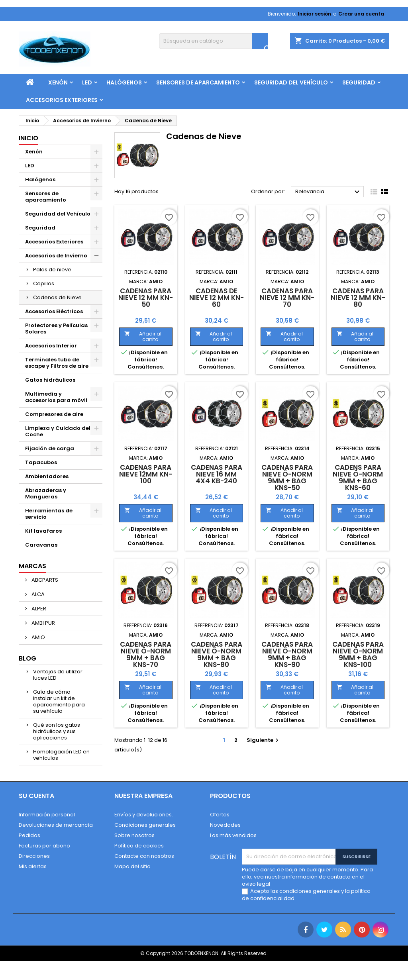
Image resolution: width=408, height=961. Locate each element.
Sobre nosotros (134, 835)
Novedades (225, 825)
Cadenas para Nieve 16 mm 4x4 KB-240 (216, 474)
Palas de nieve (52, 269)
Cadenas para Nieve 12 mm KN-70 (287, 297)
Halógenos (124, 82)
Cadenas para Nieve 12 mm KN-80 (358, 297)
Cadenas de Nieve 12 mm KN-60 (216, 297)
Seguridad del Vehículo (291, 82)
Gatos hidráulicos (50, 380)
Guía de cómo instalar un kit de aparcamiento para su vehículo (59, 701)
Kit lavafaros (43, 531)
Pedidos (29, 835)
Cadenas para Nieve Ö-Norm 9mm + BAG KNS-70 (145, 654)
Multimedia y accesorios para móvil (56, 397)
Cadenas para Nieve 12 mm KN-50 (145, 297)
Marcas (32, 566)
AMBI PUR (42, 623)
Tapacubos (41, 462)
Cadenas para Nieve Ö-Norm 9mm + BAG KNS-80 (216, 654)
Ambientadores (47, 476)
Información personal (47, 814)
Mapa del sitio (132, 866)
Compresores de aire (54, 414)
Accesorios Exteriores (62, 100)
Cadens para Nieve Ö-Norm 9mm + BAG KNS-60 (358, 477)
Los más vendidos (233, 835)
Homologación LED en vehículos (61, 755)
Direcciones (34, 856)
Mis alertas (33, 866)
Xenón (58, 82)
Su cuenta (36, 795)
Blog (27, 658)
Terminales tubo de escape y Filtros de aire (56, 363)
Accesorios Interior (51, 345)
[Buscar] (213, 41)
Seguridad (358, 82)
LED (87, 82)
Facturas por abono (44, 845)
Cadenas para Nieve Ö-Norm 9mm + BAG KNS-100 (358, 654)
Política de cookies (139, 845)
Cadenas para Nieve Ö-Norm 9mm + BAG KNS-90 (287, 654)
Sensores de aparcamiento (198, 82)
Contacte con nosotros (144, 856)
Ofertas (220, 814)
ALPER (38, 608)
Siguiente (263, 740)
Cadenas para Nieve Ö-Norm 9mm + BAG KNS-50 (287, 477)
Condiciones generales (145, 825)
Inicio (28, 138)
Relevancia (328, 192)
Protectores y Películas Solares (56, 328)
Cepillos (43, 283)
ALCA (37, 594)
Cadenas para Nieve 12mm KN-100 (145, 474)
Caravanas (41, 545)
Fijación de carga (49, 448)
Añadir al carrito (142, 336)
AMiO (37, 637)
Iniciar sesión (314, 13)
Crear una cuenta (361, 13)
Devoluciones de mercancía (56, 825)
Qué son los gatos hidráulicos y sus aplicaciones (56, 731)
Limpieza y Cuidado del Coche (57, 431)
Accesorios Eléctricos (54, 311)
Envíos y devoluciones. (143, 814)
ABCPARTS (44, 580)
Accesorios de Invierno (56, 255)
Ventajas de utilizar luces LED (57, 675)
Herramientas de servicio (49, 514)
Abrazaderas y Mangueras (45, 493)
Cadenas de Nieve (57, 297)
